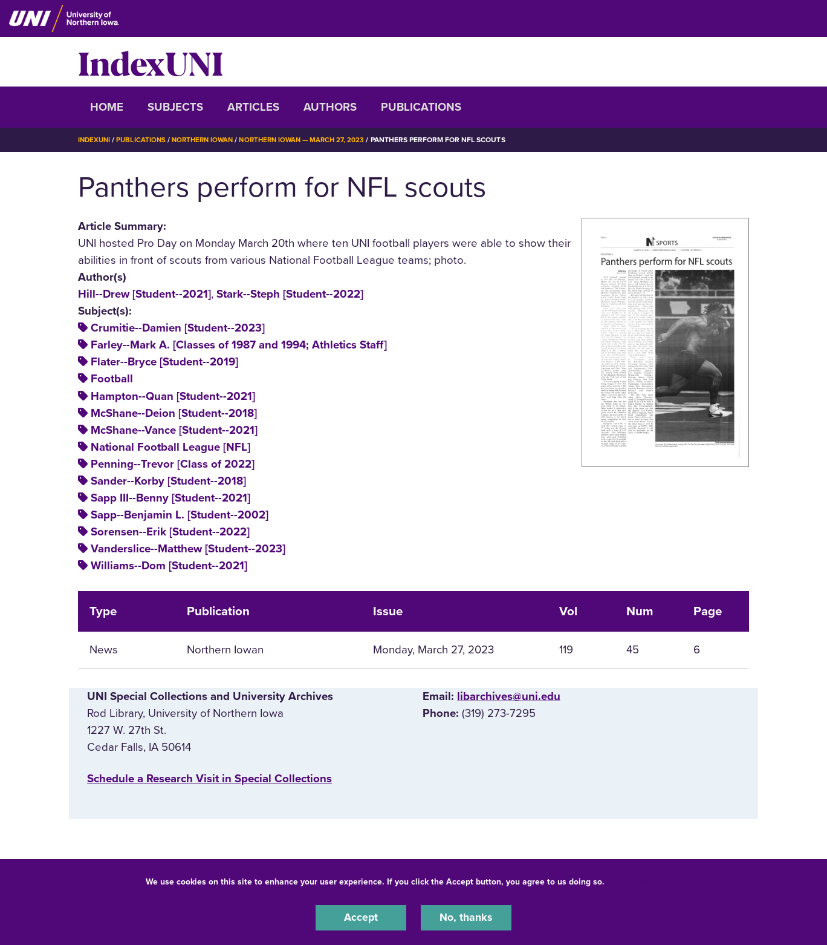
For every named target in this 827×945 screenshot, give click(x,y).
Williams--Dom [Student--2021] (169, 565)
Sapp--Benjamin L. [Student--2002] (179, 514)
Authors (330, 107)
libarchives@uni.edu (508, 695)
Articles (253, 107)
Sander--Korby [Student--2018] (168, 480)
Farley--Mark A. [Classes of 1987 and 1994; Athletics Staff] (239, 345)
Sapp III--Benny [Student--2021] (170, 497)
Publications (421, 107)
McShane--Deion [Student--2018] (174, 412)
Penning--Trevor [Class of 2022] (173, 463)
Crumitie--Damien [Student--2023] (178, 328)
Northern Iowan (208, 140)
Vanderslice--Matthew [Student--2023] (188, 548)
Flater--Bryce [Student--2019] (164, 361)
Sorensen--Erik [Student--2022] (170, 531)
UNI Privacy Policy (645, 880)
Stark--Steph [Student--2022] (289, 293)
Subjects (175, 107)
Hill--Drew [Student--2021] (144, 293)
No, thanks (466, 917)
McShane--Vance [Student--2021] (174, 429)
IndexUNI (150, 61)
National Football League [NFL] (170, 446)
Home (106, 107)
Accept (360, 917)
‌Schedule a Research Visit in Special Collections (209, 778)
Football (112, 378)
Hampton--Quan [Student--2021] (173, 395)
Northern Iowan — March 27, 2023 (313, 140)
